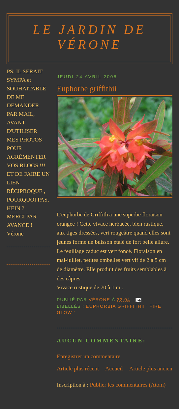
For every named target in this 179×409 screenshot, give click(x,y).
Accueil (114, 368)
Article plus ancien (150, 368)
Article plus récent (78, 368)
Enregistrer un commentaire (88, 356)
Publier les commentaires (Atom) (127, 385)
